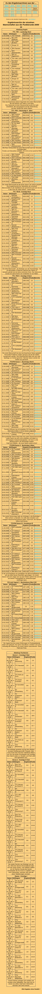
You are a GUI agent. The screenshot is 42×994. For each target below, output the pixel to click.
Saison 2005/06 (12, 9)
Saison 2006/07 (18, 9)
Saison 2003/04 (35, 6)
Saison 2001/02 (24, 6)
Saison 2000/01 (18, 6)
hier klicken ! (32, 19)
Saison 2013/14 (24, 12)
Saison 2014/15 (29, 12)
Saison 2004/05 (6, 9)
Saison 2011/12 (12, 12)
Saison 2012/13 (18, 12)
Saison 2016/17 (6, 15)
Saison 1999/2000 (12, 6)
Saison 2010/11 (6, 12)
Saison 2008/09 (29, 9)
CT (35, 39)
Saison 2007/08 (24, 9)
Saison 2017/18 (12, 15)
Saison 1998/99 (6, 6)
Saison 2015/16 (35, 12)
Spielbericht (37, 35)
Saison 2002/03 (29, 6)
